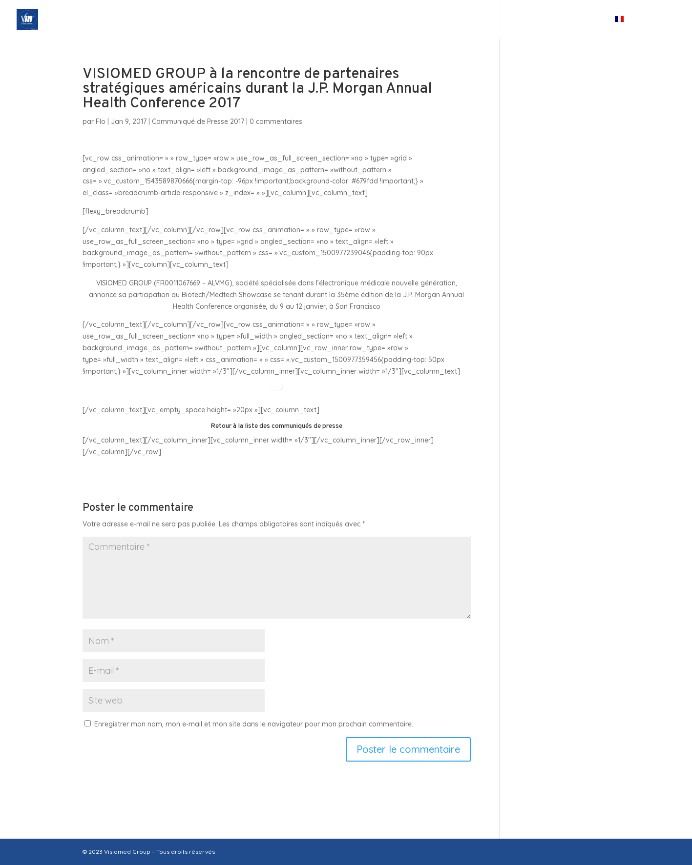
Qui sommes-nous (267, 20)
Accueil (200, 20)
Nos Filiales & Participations (383, 20)
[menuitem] (636, 27)
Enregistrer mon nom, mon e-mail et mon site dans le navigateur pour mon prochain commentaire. (253, 724)
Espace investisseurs (495, 20)
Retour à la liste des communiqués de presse (276, 426)
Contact (579, 20)
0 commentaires (276, 121)
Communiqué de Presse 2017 (198, 121)
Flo (100, 121)
